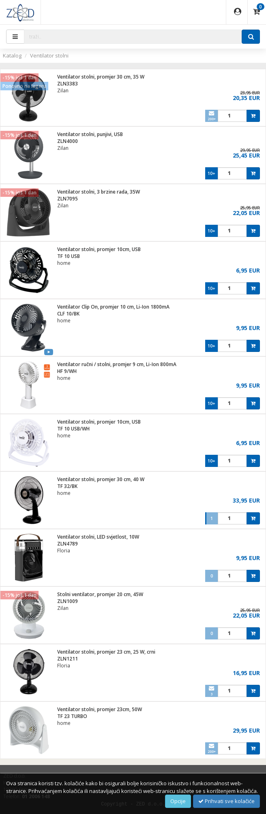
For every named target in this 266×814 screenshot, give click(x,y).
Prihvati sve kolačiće (226, 801)
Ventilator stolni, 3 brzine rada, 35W (98, 191)
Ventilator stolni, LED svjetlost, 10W (98, 536)
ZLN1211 (67, 658)
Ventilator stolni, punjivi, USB (90, 134)
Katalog (12, 55)
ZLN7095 (67, 198)
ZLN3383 (67, 83)
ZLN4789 (67, 543)
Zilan (63, 90)
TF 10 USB (68, 256)
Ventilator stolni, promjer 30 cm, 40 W (100, 479)
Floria (63, 550)
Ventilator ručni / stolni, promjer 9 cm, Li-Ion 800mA (116, 364)
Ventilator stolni (49, 55)
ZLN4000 (67, 141)
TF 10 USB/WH (73, 428)
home (64, 263)
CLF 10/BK (68, 313)
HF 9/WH (67, 371)
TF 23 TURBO (72, 716)
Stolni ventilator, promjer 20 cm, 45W (100, 594)
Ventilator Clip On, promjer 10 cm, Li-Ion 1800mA (113, 306)
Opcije (178, 801)
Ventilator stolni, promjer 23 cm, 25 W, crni (106, 651)
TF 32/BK (67, 486)
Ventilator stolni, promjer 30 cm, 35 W (100, 76)
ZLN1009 (67, 601)
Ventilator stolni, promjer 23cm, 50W (99, 709)
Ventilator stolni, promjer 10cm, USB (99, 249)
